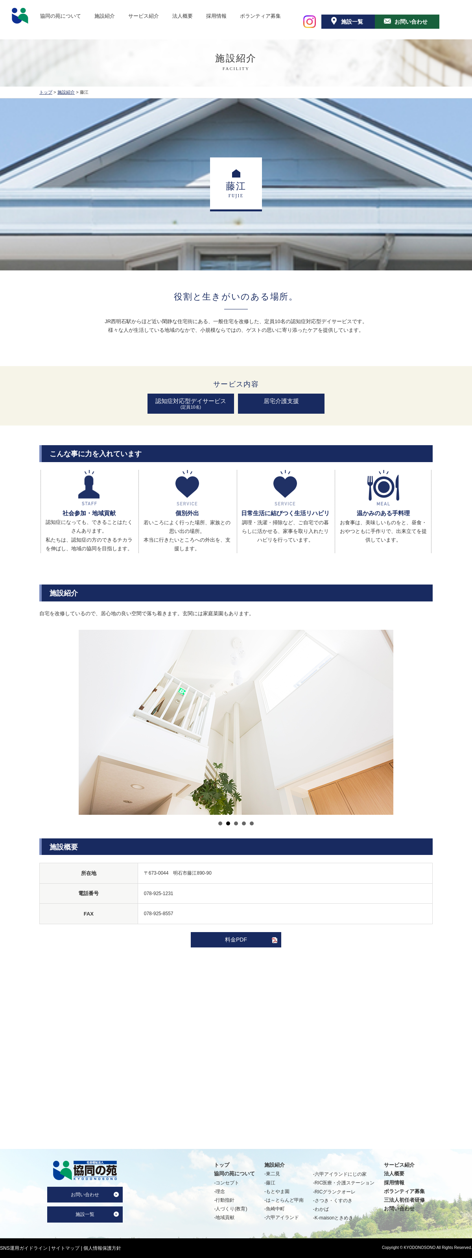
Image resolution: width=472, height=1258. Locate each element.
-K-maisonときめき (333, 1218)
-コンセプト (226, 1183)
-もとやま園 (276, 1191)
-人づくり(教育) (230, 1209)
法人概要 (182, 15)
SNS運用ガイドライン (24, 1248)
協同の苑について (60, 15)
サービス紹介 (143, 15)
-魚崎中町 (274, 1209)
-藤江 (269, 1183)
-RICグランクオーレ (334, 1192)
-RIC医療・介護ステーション (344, 1183)
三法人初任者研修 (404, 1200)
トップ (45, 92)
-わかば (321, 1209)
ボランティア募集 (260, 15)
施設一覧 (352, 21)
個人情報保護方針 (102, 1248)
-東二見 (272, 1174)
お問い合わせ (411, 21)
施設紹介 (104, 15)
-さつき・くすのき (332, 1200)
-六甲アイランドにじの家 (340, 1174)
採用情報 (216, 15)
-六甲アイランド (281, 1217)
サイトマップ (65, 1248)
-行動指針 (224, 1200)
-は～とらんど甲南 (284, 1200)
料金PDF (236, 939)
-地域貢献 (224, 1217)
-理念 (219, 1191)
